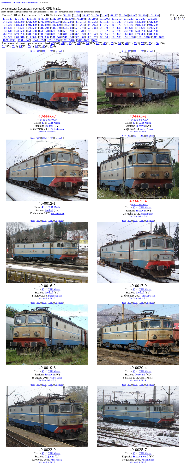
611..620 (140, 27)
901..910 (20, 37)
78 (150, 43)
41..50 (95, 15)
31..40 (85, 15)
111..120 (7, 18)
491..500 (153, 24)
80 (157, 43)
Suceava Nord (140, 456)
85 (29, 46)
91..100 (143, 15)
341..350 (128, 21)
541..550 (56, 27)
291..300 (68, 21)
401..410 (44, 24)
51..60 (104, 15)
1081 (94, 40)
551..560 (68, 27)
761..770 (7, 34)
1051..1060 (53, 40)
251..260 (20, 21)
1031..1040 (24, 40)
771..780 (20, 34)
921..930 (44, 37)
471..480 (128, 24)
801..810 (56, 34)
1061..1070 (68, 40)
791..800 (44, 34)
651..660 (32, 31)
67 (112, 43)
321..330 (104, 21)
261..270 (32, 21)
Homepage (6, 2)
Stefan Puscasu (57, 129)
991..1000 (129, 37)
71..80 (123, 15)
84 (20, 46)
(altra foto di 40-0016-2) (47, 298)
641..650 (20, 31)
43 (70, 43)
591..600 (116, 27)
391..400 (32, 24)
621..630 (153, 27)
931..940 (56, 37)
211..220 (128, 18)
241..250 (7, 21)
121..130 (19, 18)
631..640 (7, 31)
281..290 (56, 21)
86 (36, 46)
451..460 (104, 24)
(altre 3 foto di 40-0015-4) (138, 216)
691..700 (80, 31)
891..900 (7, 37)
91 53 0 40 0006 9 (48, 120)
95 (51, 46)
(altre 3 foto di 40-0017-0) (138, 298)
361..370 (153, 21)
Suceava (140, 125)
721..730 (116, 31)
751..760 (153, 31)
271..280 (44, 21)
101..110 (154, 15)
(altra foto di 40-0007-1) (138, 131)
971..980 (104, 37)
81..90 (132, 15)
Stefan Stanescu (55, 295)
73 (135, 43)
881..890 (153, 34)
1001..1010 (143, 37)
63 (104, 43)
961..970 (92, 37)
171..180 (80, 18)
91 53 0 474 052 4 (139, 204)
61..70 (114, 15)
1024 (44, 51)
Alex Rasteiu (56, 459)
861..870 (128, 34)
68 (119, 43)
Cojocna (49, 456)
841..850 (104, 34)
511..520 (19, 27)
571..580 (92, 27)
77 (142, 43)
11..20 (67, 15)
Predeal (49, 125)
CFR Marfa (54, 122)
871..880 (141, 34)
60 (87, 43)
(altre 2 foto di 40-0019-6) (47, 380)
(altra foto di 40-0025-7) (138, 462)
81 (3, 46)
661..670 (44, 31)
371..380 (7, 24)
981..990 (116, 37)
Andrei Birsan (146, 129)
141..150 (44, 18)
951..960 (80, 37)
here (56, 11)
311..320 (92, 21)
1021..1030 (9, 40)
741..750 (141, 31)
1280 (51, 51)
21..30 (76, 15)
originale (59, 51)
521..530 (32, 27)
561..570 (80, 27)
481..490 (141, 24)
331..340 (116, 21)
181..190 (92, 18)
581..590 (104, 27)
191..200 (104, 18)
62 (97, 43)
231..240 (152, 18)
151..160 (56, 18)
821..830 (80, 34)
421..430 (68, 24)
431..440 (80, 24)
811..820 (68, 34)
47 (78, 43)
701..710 (92, 31)
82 (13, 46)
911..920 (32, 37)
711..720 (104, 31)
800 (38, 51)
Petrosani (140, 374)
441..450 (92, 24)
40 (52, 43)
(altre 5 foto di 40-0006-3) (47, 131)
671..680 (56, 31)
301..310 (80, 21)
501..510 (7, 27)
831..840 (92, 34)
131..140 (31, 18)
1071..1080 (83, 40)
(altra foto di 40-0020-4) (138, 380)
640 (33, 51)
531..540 (44, 27)
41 (62, 43)
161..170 (68, 18)
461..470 (116, 24)
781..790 (32, 34)
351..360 (141, 21)
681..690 (68, 31)
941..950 (68, 37)
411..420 (56, 24)
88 (44, 46)
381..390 (20, 24)
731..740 (128, 31)
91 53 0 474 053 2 (139, 120)
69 (126, 43)
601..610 (128, 27)
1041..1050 (39, 40)
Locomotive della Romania (26, 2)
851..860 (116, 34)
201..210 (116, 18)
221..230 (140, 18)
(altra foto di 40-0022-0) (47, 462)
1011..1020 (158, 37)
